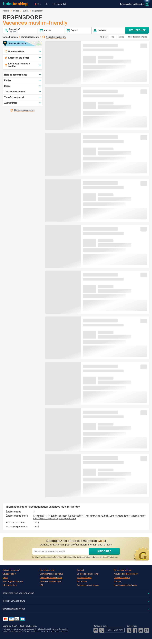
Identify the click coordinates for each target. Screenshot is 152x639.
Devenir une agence (122, 570)
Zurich (26, 11)
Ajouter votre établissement (126, 574)
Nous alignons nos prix (13, 581)
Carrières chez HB (122, 578)
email (95, 630)
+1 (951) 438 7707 (111, 630)
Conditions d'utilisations (63, 557)
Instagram (146, 630)
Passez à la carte (15, 43)
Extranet (117, 581)
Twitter (129, 630)
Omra (5, 578)
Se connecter (126, 4)
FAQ (41, 585)
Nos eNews (82, 581)
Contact (80, 570)
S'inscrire (139, 4)
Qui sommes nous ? (11, 570)
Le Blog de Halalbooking (87, 574)
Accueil (6, 11)
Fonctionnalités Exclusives (125, 585)
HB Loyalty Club (59, 4)
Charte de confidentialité (50, 581)
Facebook (135, 630)
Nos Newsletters (84, 578)
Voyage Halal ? (9, 574)
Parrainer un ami (47, 570)
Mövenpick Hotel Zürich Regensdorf (51, 515)
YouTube (140, 630)
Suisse (16, 11)
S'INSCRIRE (104, 551)
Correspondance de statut (51, 574)
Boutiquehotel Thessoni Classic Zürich (89, 515)
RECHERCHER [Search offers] (137, 30)
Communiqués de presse (88, 585)
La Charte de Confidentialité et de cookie (89, 557)
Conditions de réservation (51, 578)
